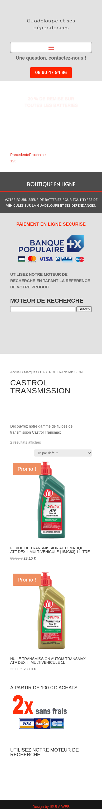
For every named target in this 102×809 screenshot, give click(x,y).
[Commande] (63, 453)
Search (84, 309)
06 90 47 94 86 (51, 72)
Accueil (15, 372)
